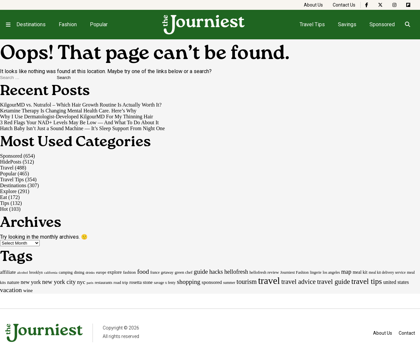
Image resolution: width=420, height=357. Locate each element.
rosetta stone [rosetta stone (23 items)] (141, 282)
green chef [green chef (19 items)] (184, 272)
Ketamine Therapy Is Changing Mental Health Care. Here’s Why (68, 110)
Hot (4, 209)
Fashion (68, 24)
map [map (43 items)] (346, 271)
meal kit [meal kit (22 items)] (360, 272)
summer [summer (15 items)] (229, 283)
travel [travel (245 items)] (269, 280)
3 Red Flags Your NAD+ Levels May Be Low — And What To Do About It (79, 122)
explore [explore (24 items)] (115, 272)
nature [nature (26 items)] (13, 282)
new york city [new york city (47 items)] (58, 281)
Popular (99, 24)
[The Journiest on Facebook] (366, 5)
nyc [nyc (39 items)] (81, 282)
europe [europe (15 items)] (101, 272)
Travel (6, 167)
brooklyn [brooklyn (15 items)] (36, 272)
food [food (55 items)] (143, 271)
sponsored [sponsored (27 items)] (212, 282)
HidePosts (10, 162)
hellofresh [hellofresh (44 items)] (236, 271)
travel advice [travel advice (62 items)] (298, 281)
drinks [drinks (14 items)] (90, 272)
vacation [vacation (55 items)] (11, 289)
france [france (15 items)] (155, 272)
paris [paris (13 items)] (90, 283)
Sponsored (382, 24)
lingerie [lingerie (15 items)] (316, 272)
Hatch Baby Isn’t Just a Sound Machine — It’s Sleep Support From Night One (82, 128)
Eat (3, 197)
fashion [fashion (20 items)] (129, 272)
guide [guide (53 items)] (201, 271)
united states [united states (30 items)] (396, 282)
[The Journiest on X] (380, 5)
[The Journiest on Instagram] (394, 5)
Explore (8, 191)
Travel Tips (312, 24)
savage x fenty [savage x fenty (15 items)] (165, 283)
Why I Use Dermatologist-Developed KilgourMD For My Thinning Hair (76, 116)
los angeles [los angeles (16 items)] (331, 272)
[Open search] (407, 24)
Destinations (31, 24)
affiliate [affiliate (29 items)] (8, 272)
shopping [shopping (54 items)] (188, 281)
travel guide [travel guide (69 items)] (333, 282)
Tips (4, 203)
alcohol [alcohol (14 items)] (22, 272)
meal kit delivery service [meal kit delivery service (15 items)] (387, 272)
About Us (313, 5)
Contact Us (344, 5)
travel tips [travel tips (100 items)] (366, 281)
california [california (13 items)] (50, 272)
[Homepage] (203, 24)
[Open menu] (8, 24)
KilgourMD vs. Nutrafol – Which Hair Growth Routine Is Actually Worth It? (80, 105)
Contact (407, 333)
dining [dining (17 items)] (79, 272)
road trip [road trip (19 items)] (121, 282)
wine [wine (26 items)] (28, 290)
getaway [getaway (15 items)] (167, 272)
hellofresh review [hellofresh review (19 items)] (264, 272)
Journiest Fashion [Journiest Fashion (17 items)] (294, 272)
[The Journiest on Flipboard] (408, 5)
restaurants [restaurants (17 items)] (103, 282)
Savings (347, 24)
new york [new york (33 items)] (31, 282)
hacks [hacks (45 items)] (216, 271)
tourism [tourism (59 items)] (247, 281)
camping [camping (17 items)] (66, 272)
